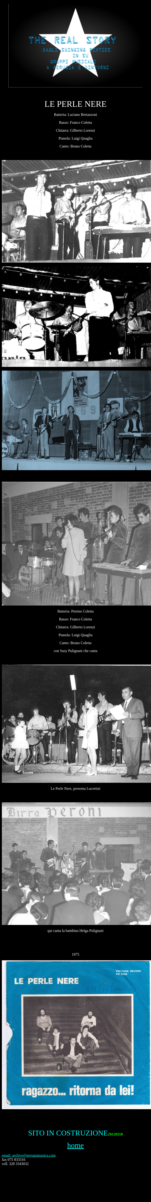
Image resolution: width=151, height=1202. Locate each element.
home (75, 1145)
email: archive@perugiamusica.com (29, 1155)
